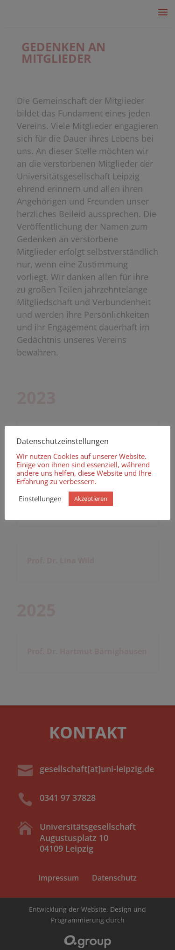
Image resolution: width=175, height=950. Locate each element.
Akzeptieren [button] (90, 498)
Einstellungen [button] (40, 498)
